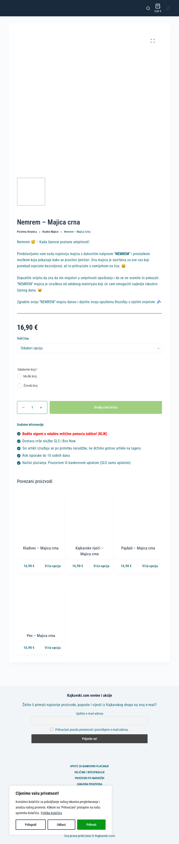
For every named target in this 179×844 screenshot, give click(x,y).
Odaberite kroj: (27, 369)
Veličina (23, 338)
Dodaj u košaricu (106, 407)
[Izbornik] (168, 8)
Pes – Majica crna (41, 635)
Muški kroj (27, 376)
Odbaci (61, 824)
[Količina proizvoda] (32, 407)
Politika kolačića (51, 813)
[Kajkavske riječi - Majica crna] (89, 515)
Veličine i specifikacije (89, 772)
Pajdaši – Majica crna (138, 548)
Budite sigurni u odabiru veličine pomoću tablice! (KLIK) (64, 434)
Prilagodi (30, 824)
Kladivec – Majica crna (41, 548)
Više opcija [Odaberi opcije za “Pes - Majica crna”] (53, 648)
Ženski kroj (27, 385)
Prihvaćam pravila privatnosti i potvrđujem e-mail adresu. (92, 729)
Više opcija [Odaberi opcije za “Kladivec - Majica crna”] (53, 566)
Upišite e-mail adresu (89, 713)
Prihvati (91, 824)
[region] (60, 810)
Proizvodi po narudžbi (89, 778)
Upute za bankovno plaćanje (89, 766)
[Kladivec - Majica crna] (41, 515)
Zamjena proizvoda (89, 784)
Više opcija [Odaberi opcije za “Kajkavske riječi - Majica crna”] (101, 566)
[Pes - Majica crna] (41, 603)
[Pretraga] (148, 8)
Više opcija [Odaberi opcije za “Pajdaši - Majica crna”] (150, 566)
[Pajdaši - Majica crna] (138, 515)
